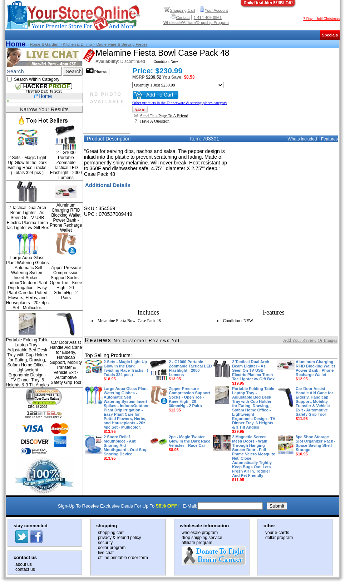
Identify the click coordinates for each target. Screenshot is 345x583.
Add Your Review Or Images (310, 340)
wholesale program (200, 532)
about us (23, 564)
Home (16, 44)
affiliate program (197, 542)
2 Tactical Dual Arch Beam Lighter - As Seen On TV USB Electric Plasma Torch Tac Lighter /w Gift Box (27, 217)
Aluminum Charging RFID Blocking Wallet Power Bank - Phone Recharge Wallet (66, 218)
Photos (96, 71)
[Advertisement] (284, 188)
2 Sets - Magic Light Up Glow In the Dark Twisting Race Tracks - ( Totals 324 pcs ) (27, 165)
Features (329, 139)
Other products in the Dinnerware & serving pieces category (179, 102)
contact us (25, 569)
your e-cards (277, 532)
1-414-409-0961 (208, 17)
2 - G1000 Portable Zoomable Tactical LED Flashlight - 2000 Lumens (66, 165)
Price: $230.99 (157, 70)
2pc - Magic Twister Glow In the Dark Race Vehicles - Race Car (189, 443)
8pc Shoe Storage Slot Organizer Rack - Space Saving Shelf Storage (315, 445)
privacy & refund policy (119, 537)
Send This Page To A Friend (161, 115)
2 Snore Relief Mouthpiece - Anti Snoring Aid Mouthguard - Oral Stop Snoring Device (126, 447)
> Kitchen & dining (75, 44)
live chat (106, 552)
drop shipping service (202, 537)
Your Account (213, 10)
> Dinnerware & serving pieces (120, 44)
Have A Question (151, 121)
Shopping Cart (179, 10)
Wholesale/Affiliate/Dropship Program (196, 22)
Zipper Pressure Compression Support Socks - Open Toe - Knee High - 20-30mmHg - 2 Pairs (66, 282)
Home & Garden (44, 44)
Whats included (302, 139)
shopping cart (111, 532)
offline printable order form (123, 557)
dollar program (111, 547)
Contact (180, 17)
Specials (330, 35)
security (105, 542)
